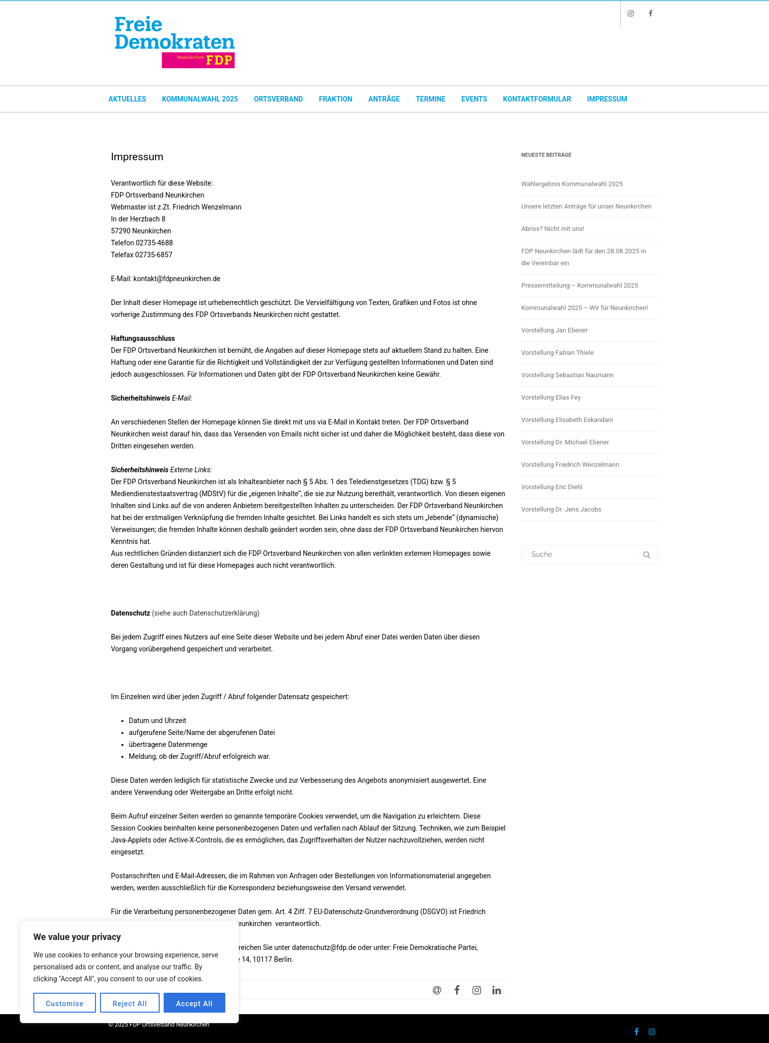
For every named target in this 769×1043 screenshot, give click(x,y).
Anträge (383, 99)
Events (474, 99)
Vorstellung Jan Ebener (554, 330)
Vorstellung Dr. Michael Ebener (565, 442)
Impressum (607, 99)
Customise (65, 1004)
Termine (431, 99)
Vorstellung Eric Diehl (551, 487)
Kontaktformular (537, 99)
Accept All (194, 1004)
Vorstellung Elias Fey (551, 397)
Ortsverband (278, 99)
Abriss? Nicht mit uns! (552, 228)
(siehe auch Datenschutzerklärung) (205, 613)
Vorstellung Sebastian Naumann (567, 375)
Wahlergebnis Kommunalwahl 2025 (572, 184)
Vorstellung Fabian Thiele (557, 352)
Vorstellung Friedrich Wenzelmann (570, 464)
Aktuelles (127, 99)
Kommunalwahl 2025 (200, 99)
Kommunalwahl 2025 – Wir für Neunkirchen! (584, 308)
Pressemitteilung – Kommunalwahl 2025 (579, 285)
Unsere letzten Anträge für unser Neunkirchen (586, 206)
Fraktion (335, 99)
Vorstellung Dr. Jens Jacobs (561, 509)
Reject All (130, 1004)
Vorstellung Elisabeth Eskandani (567, 419)
